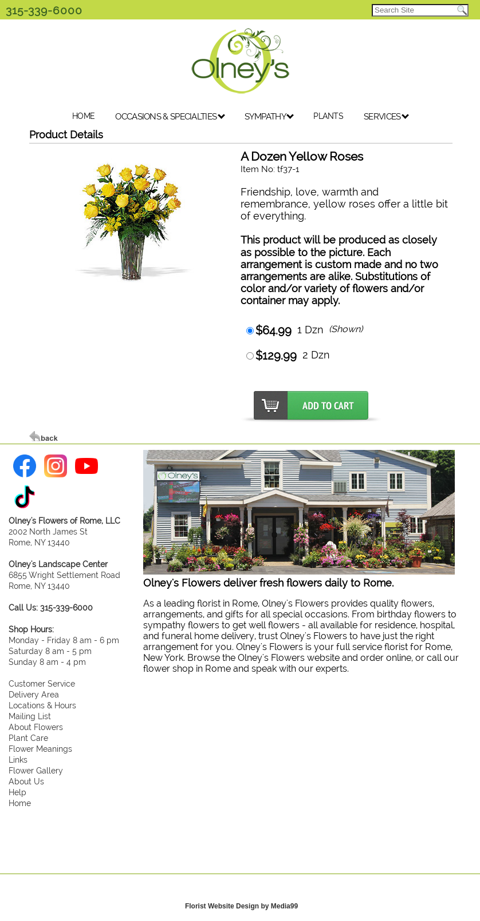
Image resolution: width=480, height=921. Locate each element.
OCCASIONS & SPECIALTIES (170, 116)
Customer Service (42, 683)
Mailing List (30, 716)
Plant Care (28, 738)
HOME (83, 116)
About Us (26, 781)
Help (17, 792)
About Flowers (36, 727)
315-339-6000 (44, 10)
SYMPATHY (269, 116)
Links (18, 759)
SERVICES (386, 116)
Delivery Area (34, 694)
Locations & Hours (42, 705)
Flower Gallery (36, 770)
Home (20, 803)
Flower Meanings (40, 748)
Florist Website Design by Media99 (241, 906)
